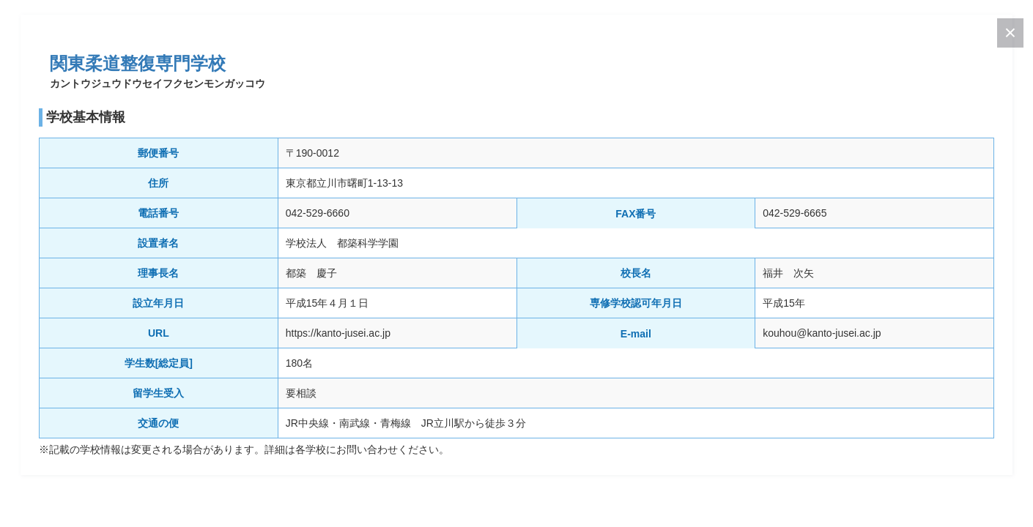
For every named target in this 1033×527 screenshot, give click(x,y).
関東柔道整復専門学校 (138, 63)
